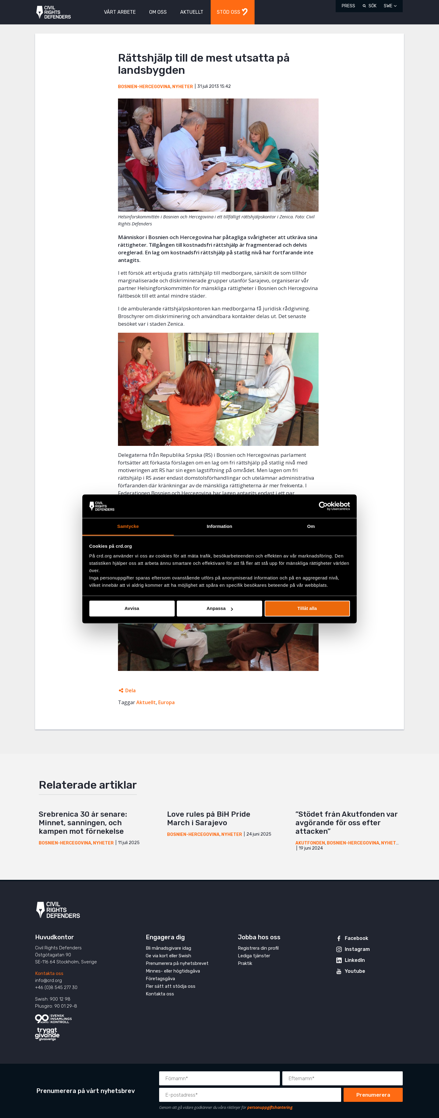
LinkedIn (355, 960)
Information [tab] (219, 526)
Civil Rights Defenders (53, 12)
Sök (373, 6)
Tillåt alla (307, 608)
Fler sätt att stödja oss (170, 986)
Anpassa (219, 608)
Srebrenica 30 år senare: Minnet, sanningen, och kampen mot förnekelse (83, 823)
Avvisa (132, 608)
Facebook (356, 938)
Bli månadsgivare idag (168, 948)
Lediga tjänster (254, 956)
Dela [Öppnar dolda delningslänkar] (130, 690)
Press (348, 6)
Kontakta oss (49, 973)
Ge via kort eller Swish (168, 956)
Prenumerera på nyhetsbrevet (177, 963)
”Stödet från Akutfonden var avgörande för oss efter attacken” (346, 823)
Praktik (245, 963)
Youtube (355, 971)
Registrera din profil (258, 948)
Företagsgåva (160, 978)
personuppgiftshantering (269, 1107)
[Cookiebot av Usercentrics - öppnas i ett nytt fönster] (323, 506)
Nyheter (182, 86)
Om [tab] (311, 526)
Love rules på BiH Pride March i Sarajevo (208, 818)
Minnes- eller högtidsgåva (173, 971)
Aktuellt (146, 702)
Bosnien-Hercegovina (144, 86)
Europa (166, 702)
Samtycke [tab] (128, 526)
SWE (388, 6)
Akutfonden (310, 843)
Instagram (357, 949)
